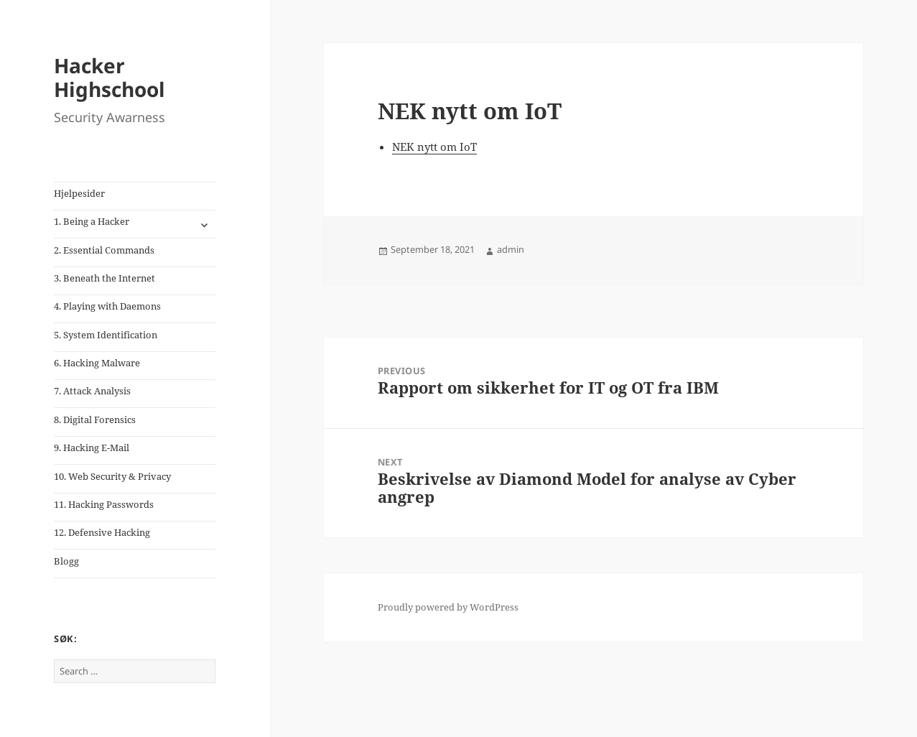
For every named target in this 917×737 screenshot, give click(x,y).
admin (510, 249)
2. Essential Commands (104, 250)
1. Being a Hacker (91, 221)
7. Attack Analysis (92, 390)
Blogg (66, 561)
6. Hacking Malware (97, 362)
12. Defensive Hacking (102, 532)
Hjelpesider (79, 193)
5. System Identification (105, 334)
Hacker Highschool (109, 77)
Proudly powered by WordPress (448, 607)
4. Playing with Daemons (107, 306)
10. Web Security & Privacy (112, 476)
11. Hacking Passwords (104, 504)
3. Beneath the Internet (104, 278)
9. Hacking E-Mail (91, 447)
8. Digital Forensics (95, 419)
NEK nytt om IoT (434, 146)
